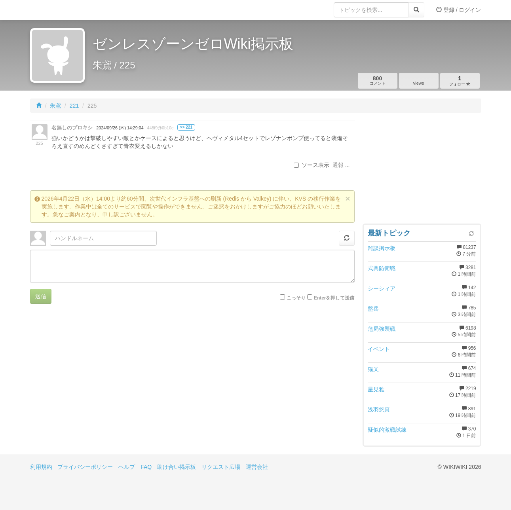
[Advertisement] (422, 170)
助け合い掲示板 (176, 467)
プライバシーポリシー (85, 467)
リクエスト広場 (220, 467)
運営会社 (257, 467)
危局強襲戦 (381, 329)
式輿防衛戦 (381, 268)
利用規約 (41, 467)
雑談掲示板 (381, 248)
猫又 (373, 369)
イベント (379, 349)
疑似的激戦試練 (387, 430)
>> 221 (186, 127)
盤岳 (373, 308)
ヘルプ (126, 467)
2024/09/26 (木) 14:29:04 (119, 127)
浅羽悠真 (379, 409)
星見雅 (376, 389)
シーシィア (381, 288)
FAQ (146, 467)
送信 (40, 296)
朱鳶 (55, 105)
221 (74, 105)
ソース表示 (311, 165)
